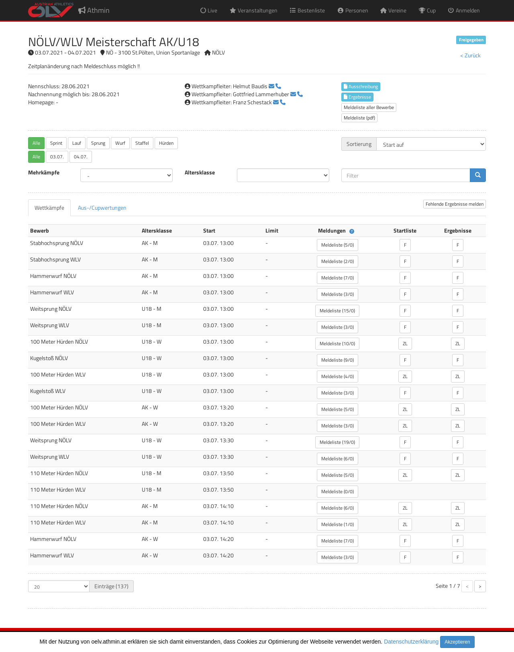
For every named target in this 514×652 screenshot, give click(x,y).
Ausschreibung (361, 86)
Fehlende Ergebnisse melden (454, 204)
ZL (405, 343)
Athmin (94, 10)
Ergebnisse (357, 97)
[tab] (49, 207)
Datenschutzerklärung (411, 641)
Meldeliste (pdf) (359, 117)
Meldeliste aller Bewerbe (369, 107)
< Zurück (470, 55)
